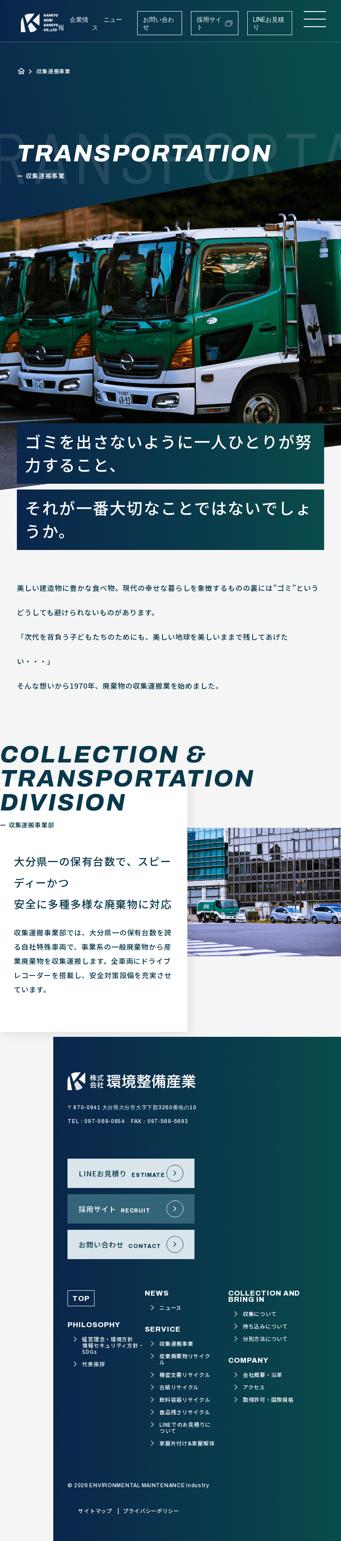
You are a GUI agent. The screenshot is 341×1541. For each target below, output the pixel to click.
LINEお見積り (268, 23)
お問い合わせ (158, 23)
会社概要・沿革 (262, 1375)
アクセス (254, 1387)
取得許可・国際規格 (268, 1400)
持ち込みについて (265, 1326)
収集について (260, 1314)
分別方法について (265, 1339)
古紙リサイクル (179, 1387)
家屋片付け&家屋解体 (186, 1443)
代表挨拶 (93, 1364)
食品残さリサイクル (184, 1412)
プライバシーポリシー (151, 1510)
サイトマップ (95, 1510)
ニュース (170, 1307)
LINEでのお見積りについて (185, 1427)
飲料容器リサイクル (184, 1400)
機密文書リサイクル (184, 1375)
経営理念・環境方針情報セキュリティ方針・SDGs (113, 1345)
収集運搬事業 (176, 1343)
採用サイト (215, 23)
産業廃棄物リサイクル (184, 1359)
